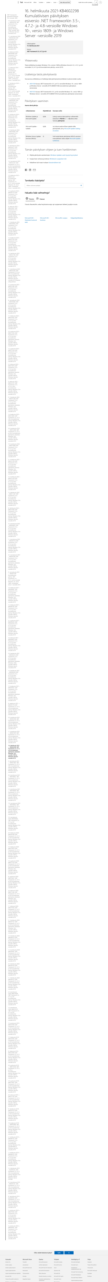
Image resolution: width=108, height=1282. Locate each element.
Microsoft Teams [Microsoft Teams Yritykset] (57, 1279)
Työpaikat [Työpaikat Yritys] (89, 1262)
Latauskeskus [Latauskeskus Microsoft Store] (25, 1265)
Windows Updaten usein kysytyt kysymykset (64, 155)
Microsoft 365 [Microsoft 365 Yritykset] (57, 1273)
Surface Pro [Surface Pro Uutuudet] (7, 1262)
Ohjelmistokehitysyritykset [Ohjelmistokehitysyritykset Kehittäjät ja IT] (77, 1280)
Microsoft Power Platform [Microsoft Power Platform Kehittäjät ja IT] (76, 1277)
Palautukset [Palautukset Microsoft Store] (25, 1270)
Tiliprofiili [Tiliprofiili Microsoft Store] (25, 1262)
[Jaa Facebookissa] (26, 169)
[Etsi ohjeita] (96, 2)
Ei (68, 1253)
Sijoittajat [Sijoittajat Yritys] (89, 1273)
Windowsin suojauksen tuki (58, 159)
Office (34, 2)
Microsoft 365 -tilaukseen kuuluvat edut (31, 220)
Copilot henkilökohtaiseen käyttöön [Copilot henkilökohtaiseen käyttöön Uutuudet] (13, 1273)
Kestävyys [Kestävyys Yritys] (89, 1276)
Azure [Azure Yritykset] (55, 1267)
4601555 (32, 92)
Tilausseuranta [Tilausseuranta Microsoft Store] (26, 1273)
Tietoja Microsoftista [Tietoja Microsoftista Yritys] (91, 1265)
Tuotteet (41, 2)
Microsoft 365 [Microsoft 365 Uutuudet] (8, 1276)
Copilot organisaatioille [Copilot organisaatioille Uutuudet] (10, 1270)
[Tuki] (21, 2)
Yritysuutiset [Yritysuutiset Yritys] (90, 1267)
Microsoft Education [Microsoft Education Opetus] (43, 1262)
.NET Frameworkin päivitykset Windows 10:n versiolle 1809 (12, 16)
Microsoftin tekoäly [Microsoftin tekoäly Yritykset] (58, 1262)
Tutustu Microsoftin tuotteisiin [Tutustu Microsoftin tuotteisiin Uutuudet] (12, 1279)
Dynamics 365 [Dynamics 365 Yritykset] (57, 1270)
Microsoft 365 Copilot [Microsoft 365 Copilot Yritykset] (58, 1276)
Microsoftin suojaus (61, 218)
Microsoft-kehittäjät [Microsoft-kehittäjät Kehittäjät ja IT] (75, 1262)
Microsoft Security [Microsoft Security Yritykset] (58, 1265)
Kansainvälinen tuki (55, 162)
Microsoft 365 (28, 2)
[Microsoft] (11, 2)
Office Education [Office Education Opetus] (42, 1273)
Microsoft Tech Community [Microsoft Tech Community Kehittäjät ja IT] (77, 1272)
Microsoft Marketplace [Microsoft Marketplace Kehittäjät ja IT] (76, 1274)
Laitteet (48, 2)
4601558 (32, 84)
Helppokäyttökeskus (77, 218)
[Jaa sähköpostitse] (33, 169)
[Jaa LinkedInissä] (29, 169)
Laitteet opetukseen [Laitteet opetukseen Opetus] (43, 1265)
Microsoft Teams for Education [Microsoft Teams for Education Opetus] (45, 1267)
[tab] (30, 199)
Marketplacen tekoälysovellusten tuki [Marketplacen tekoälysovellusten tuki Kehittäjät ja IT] (76, 1268)
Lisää (54, 2)
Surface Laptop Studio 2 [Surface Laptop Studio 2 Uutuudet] (10, 1267)
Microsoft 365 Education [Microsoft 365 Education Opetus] (44, 1270)
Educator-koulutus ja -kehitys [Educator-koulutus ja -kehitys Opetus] (45, 1276)
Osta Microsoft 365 (65, 2)
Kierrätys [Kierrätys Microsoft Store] (24, 1276)
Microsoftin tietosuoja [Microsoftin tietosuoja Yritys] (92, 1270)
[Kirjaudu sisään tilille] (100, 2)
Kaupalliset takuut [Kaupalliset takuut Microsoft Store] (26, 1279)
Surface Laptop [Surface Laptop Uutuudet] (8, 1265)
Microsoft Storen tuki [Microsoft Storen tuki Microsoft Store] (27, 1267)
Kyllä (59, 1253)
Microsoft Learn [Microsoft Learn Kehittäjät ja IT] (74, 1265)
